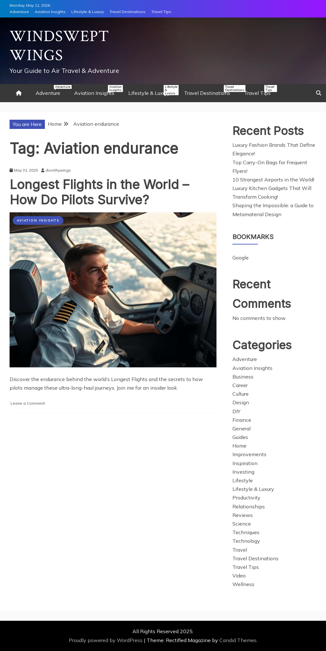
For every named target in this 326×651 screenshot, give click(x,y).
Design (240, 402)
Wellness (243, 584)
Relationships (248, 506)
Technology (246, 541)
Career (240, 385)
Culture (240, 394)
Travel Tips (161, 11)
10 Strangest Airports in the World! (273, 179)
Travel (239, 550)
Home (239, 445)
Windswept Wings (59, 46)
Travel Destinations (127, 11)
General (241, 428)
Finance (241, 420)
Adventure (19, 11)
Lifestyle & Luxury (87, 11)
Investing (243, 472)
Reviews (242, 515)
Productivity (246, 497)
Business (242, 376)
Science (241, 523)
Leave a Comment (28, 403)
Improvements (249, 454)
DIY (236, 411)
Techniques (245, 532)
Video (239, 575)
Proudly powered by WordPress (106, 640)
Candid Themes (238, 640)
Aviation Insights (50, 11)
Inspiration (245, 463)
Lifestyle (242, 480)
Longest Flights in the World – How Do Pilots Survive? (99, 192)
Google (240, 257)
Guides (240, 437)
